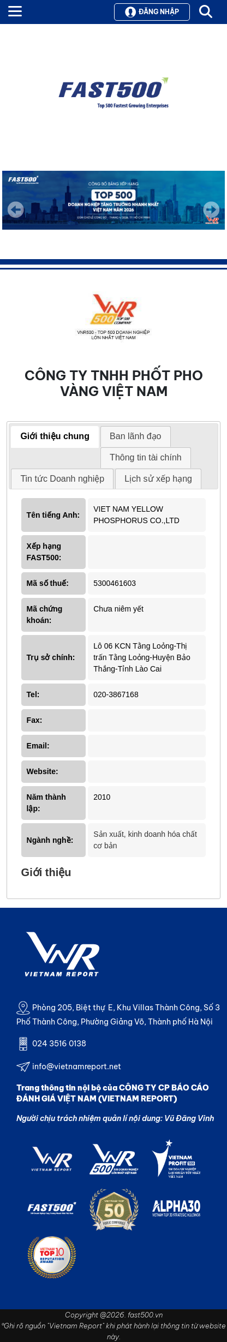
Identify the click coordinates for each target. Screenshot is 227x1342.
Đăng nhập (152, 12)
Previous (16, 209)
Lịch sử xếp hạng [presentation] (158, 478)
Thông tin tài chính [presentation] (146, 457)
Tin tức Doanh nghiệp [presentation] (62, 478)
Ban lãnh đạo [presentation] (135, 436)
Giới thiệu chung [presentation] (54, 436)
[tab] (55, 437)
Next (211, 217)
